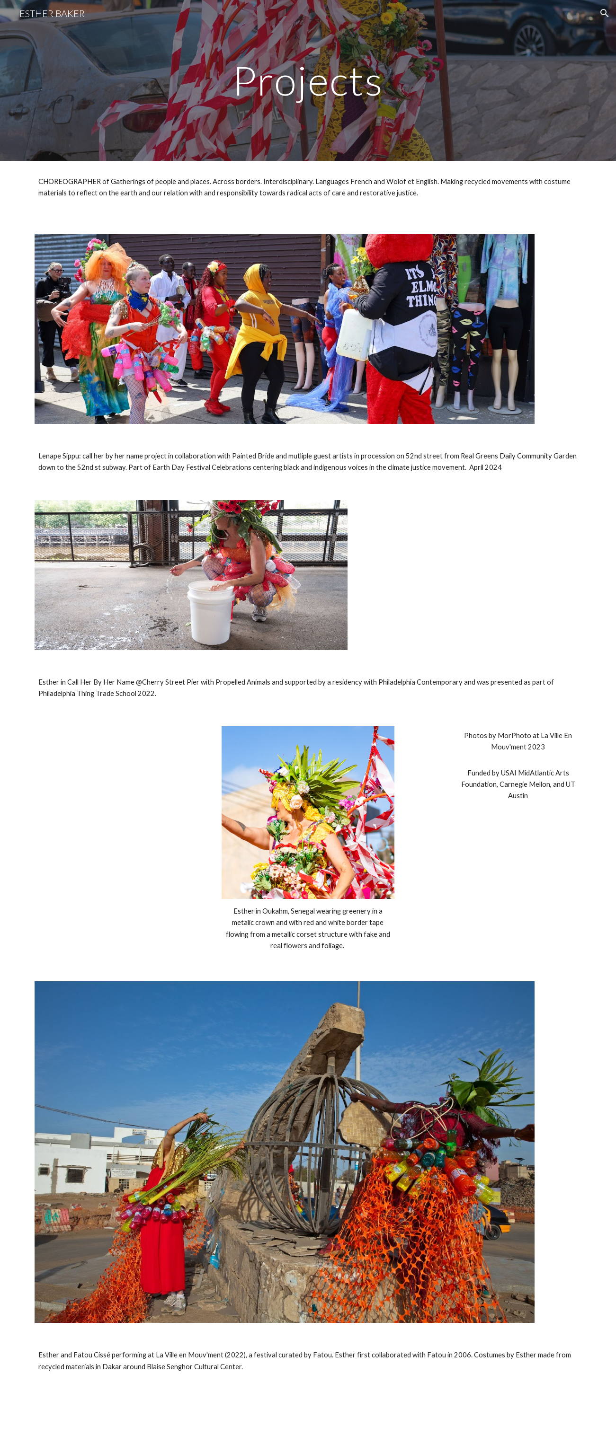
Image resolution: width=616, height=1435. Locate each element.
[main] (308, 80)
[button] (604, 13)
